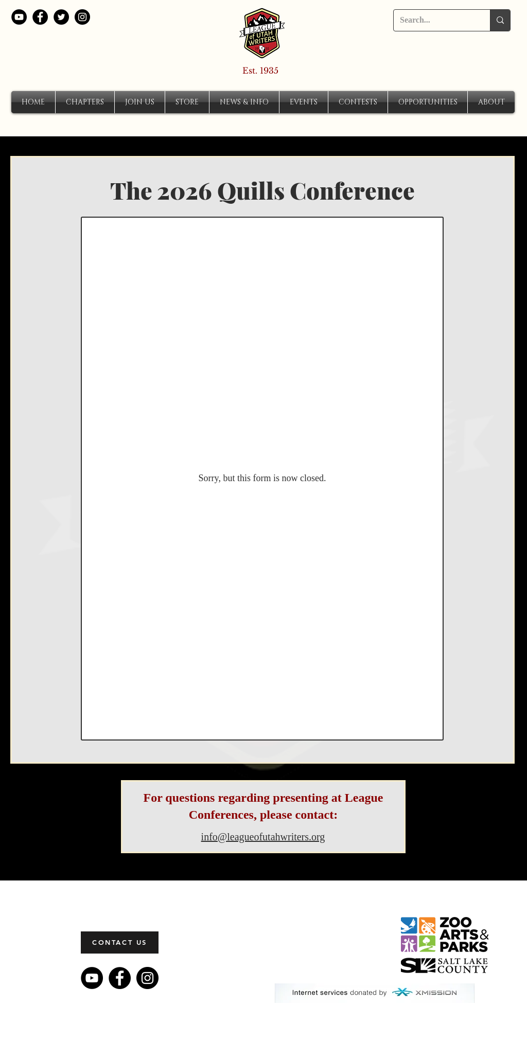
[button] (85, 102)
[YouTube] (19, 17)
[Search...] (434, 20)
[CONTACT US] (120, 942)
